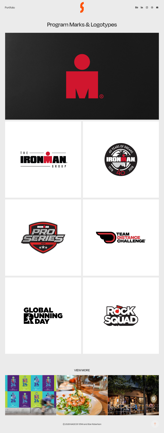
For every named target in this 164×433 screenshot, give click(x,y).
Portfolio (10, 7)
